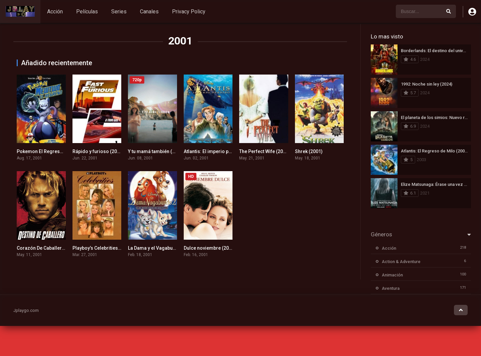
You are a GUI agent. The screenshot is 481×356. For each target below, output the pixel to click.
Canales (149, 11)
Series (119, 11)
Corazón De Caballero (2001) (48, 248)
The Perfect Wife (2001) (264, 151)
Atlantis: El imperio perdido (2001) (221, 151)
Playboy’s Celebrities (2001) (102, 248)
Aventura (390, 288)
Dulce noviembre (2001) (210, 248)
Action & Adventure (401, 261)
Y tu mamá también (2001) (156, 151)
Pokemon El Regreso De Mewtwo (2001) (60, 151)
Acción (55, 11)
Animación (392, 274)
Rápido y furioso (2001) (98, 151)
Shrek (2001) (309, 151)
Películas (87, 11)
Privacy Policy (188, 11)
